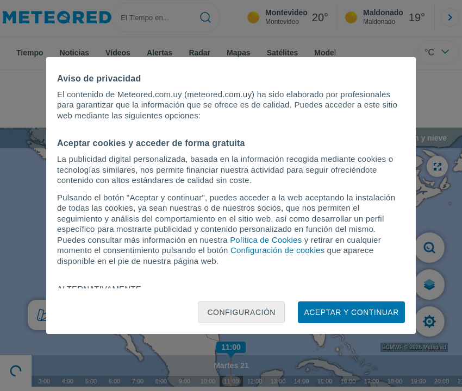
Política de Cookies (266, 239)
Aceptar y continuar (351, 312)
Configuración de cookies (277, 250)
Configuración (241, 312)
